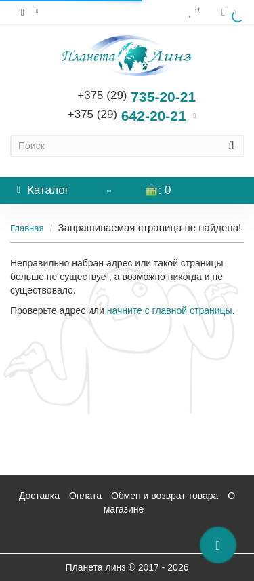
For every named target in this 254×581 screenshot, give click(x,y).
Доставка (39, 495)
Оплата (85, 495)
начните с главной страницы (169, 310)
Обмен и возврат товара (164, 495)
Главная (26, 228)
